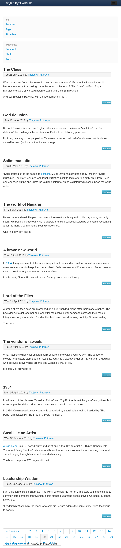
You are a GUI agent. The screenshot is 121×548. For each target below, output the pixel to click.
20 (44, 537)
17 (21, 537)
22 (59, 537)
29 (111, 537)
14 (109, 531)
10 (79, 531)
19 (36, 537)
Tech (8, 59)
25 (81, 537)
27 (96, 537)
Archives (10, 24)
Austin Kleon (10, 446)
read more (107, 103)
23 (66, 537)
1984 (9, 263)
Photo (9, 54)
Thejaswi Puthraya (38, 74)
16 (14, 537)
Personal (11, 49)
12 (94, 531)
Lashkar (45, 174)
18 (29, 537)
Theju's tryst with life (18, 3)
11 (86, 531)
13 (101, 531)
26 (89, 537)
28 (103, 537)
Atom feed (11, 34)
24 (74, 537)
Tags (8, 29)
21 (51, 537)
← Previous (12, 531)
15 (6, 537)
